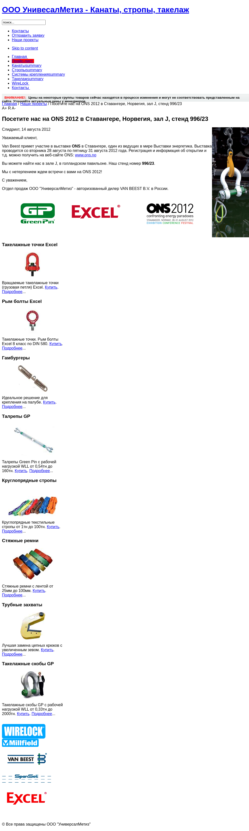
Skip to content (25, 48)
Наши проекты (33, 104)
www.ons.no (85, 155)
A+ (4, 108)
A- (14, 108)
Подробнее (12, 292)
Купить (51, 287)
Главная (9, 104)
